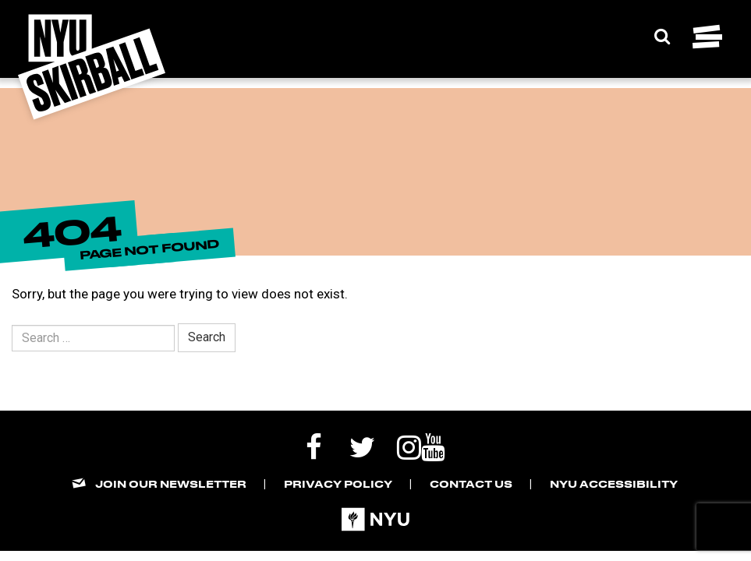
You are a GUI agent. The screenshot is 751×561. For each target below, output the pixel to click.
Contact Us (471, 483)
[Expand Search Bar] (662, 36)
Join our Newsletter (170, 483)
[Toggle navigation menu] (707, 36)
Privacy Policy (338, 483)
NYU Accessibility (614, 483)
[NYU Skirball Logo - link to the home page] (91, 67)
